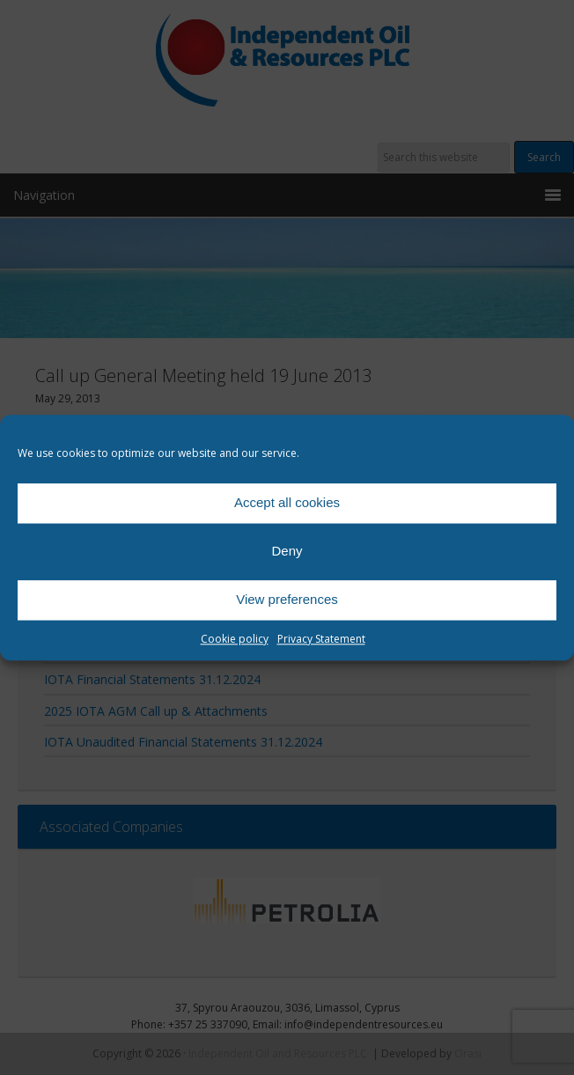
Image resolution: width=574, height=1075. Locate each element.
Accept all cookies (287, 502)
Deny (286, 550)
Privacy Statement (321, 638)
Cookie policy (235, 638)
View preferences (287, 599)
